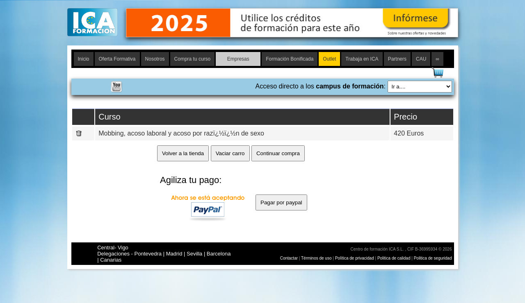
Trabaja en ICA (361, 59)
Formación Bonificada (289, 59)
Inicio (83, 59)
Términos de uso (316, 258)
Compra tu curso (192, 59)
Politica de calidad (394, 258)
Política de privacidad (355, 258)
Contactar (289, 258)
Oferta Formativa (117, 59)
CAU (421, 59)
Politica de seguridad (433, 258)
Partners (397, 59)
